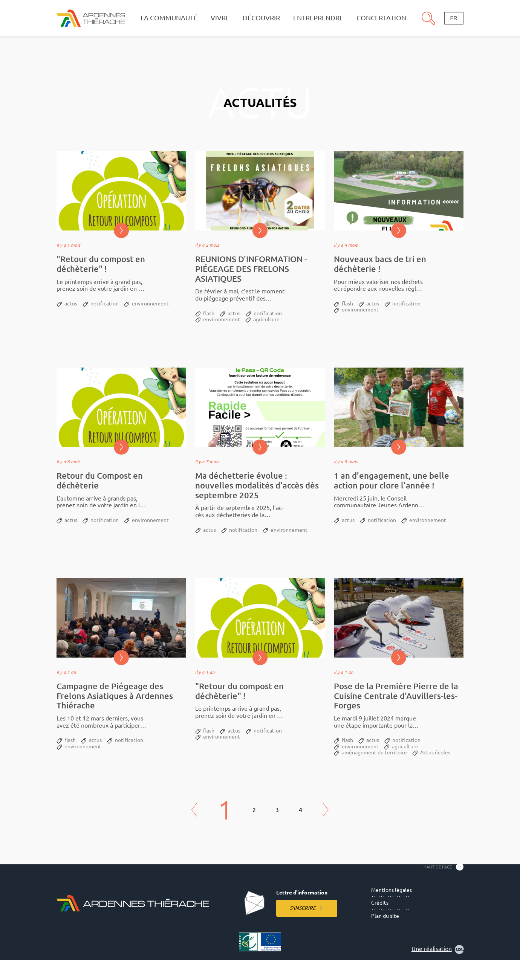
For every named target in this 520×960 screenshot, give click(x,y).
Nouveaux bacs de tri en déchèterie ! (380, 263)
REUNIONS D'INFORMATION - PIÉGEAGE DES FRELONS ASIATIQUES (251, 268)
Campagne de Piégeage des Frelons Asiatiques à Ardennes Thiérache (115, 695)
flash (208, 313)
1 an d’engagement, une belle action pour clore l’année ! (391, 480)
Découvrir (261, 17)
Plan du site (385, 916)
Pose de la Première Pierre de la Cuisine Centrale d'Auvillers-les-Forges (396, 695)
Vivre (220, 17)
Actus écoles (435, 752)
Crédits (379, 903)
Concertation (381, 17)
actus (70, 304)
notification (104, 304)
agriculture (266, 319)
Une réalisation (437, 949)
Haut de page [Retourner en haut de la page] (438, 866)
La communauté (169, 17)
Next (325, 809)
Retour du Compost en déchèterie (100, 480)
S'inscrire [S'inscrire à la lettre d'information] (303, 908)
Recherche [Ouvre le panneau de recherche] (428, 18)
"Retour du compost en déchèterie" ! (101, 263)
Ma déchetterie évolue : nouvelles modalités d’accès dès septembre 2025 (257, 485)
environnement (150, 304)
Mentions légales (391, 890)
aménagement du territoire (374, 752)
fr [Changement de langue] (453, 18)
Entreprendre (318, 17)
